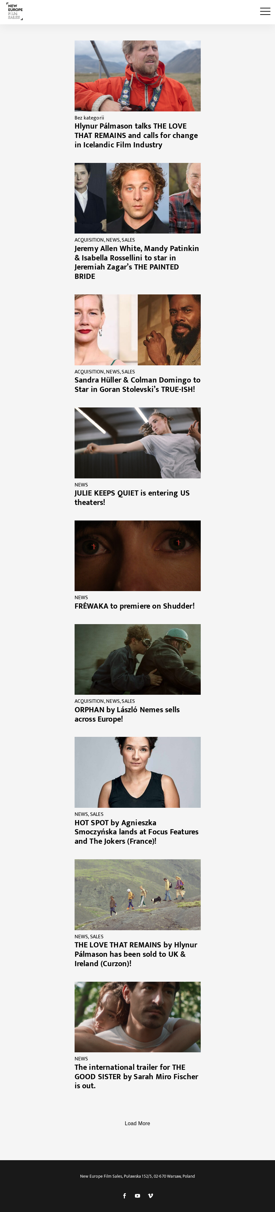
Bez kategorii (89, 118)
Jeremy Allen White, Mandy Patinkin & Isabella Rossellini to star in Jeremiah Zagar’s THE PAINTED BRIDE (137, 262)
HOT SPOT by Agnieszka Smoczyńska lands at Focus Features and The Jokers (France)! (137, 832)
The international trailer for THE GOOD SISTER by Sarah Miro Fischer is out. (136, 1077)
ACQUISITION (89, 240)
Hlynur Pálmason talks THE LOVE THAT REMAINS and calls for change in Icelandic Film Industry (136, 136)
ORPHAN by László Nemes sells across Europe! (127, 714)
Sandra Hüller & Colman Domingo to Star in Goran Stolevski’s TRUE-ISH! (138, 385)
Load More (137, 1123)
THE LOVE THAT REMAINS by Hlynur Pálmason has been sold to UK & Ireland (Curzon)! (136, 954)
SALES (128, 240)
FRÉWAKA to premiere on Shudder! (135, 606)
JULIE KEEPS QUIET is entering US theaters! (132, 498)
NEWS (113, 240)
